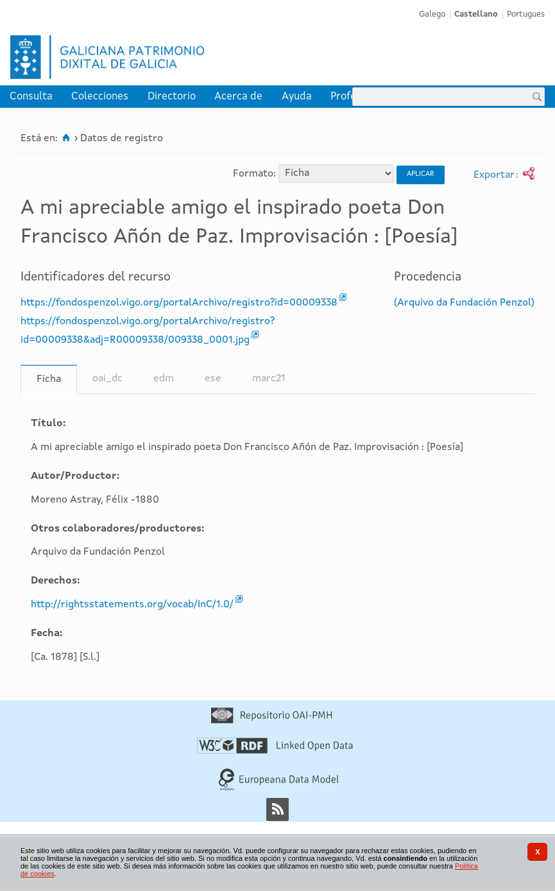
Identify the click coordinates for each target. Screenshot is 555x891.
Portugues (526, 14)
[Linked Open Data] (275, 751)
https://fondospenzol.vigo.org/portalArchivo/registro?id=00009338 (179, 303)
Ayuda (297, 96)
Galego (432, 14)
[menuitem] (31, 96)
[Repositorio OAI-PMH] (271, 721)
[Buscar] (537, 96)
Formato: (254, 173)
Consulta (31, 96)
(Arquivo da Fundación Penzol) (464, 303)
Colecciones (99, 96)
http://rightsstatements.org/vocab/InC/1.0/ (132, 605)
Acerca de (238, 96)
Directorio (172, 96)
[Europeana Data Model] (279, 788)
